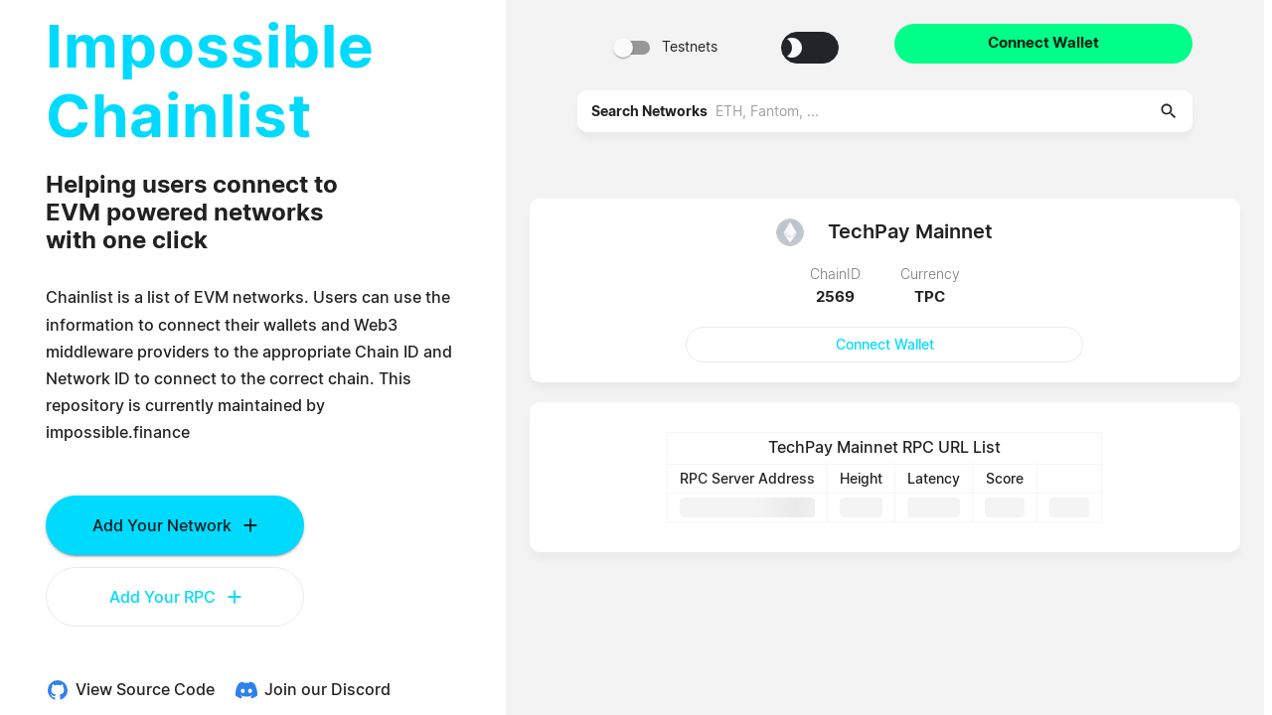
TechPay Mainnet (910, 231)
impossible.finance (118, 432)
